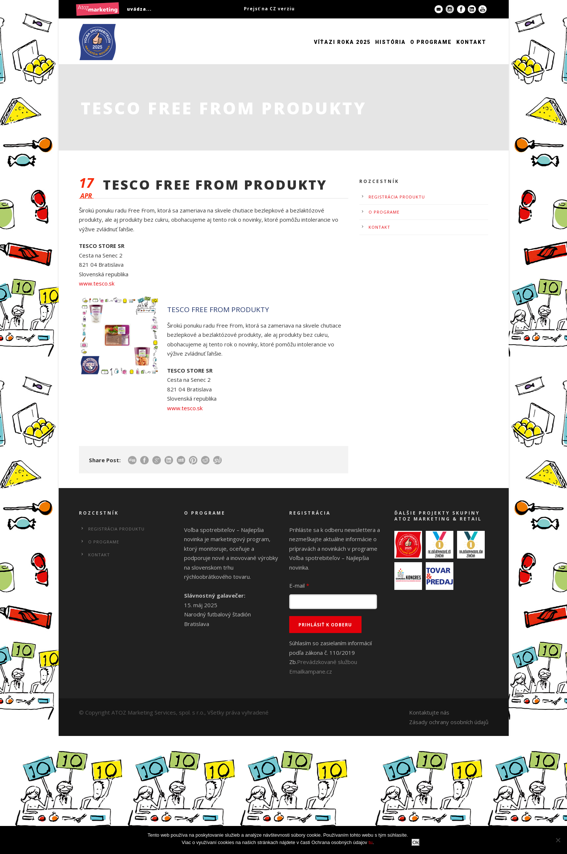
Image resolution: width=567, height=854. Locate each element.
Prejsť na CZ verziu (269, 9)
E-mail (299, 585)
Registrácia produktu (397, 197)
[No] (557, 840)
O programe (431, 42)
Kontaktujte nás (429, 712)
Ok (415, 842)
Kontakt (471, 42)
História (390, 42)
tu (371, 842)
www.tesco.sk (96, 283)
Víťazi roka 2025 (342, 42)
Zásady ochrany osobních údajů (448, 722)
